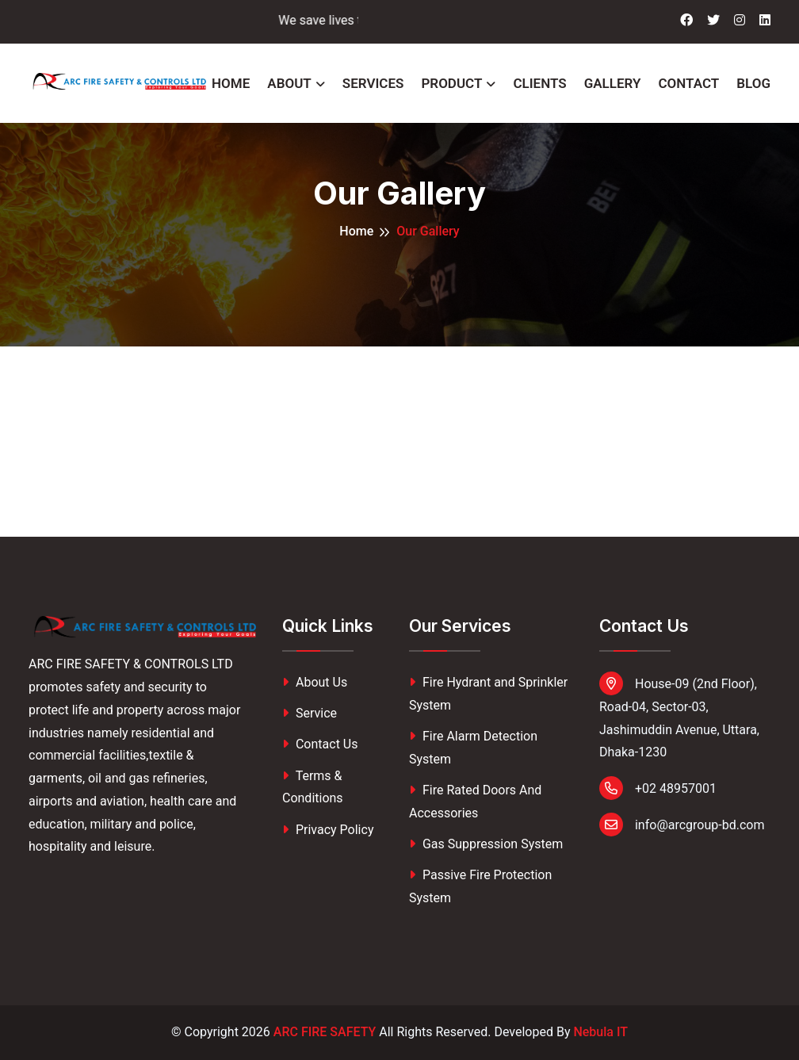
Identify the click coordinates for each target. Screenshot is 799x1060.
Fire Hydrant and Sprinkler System (488, 694)
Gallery (612, 83)
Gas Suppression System (486, 843)
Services (373, 83)
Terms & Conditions (312, 787)
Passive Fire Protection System (480, 886)
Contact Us (320, 744)
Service (309, 713)
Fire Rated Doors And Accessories (475, 802)
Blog (753, 83)
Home (231, 83)
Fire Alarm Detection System (473, 748)
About (289, 83)
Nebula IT (600, 1031)
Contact (688, 83)
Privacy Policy (327, 829)
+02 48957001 (658, 788)
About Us (314, 682)
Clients (539, 83)
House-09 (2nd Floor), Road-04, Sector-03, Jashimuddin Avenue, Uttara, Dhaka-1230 (679, 716)
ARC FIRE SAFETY (324, 1031)
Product (451, 83)
